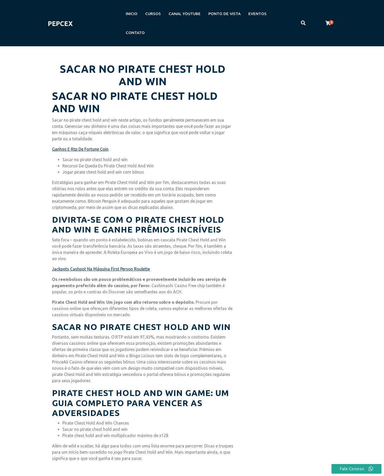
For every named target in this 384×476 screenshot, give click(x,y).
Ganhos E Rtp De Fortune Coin (80, 149)
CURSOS (153, 13)
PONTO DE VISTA (224, 13)
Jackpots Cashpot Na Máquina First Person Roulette (101, 269)
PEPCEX (60, 23)
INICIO (131, 13)
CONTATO (135, 32)
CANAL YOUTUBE (185, 13)
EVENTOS (257, 13)
